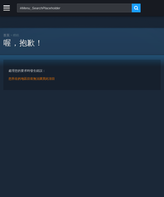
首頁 (6, 35)
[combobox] (74, 8)
